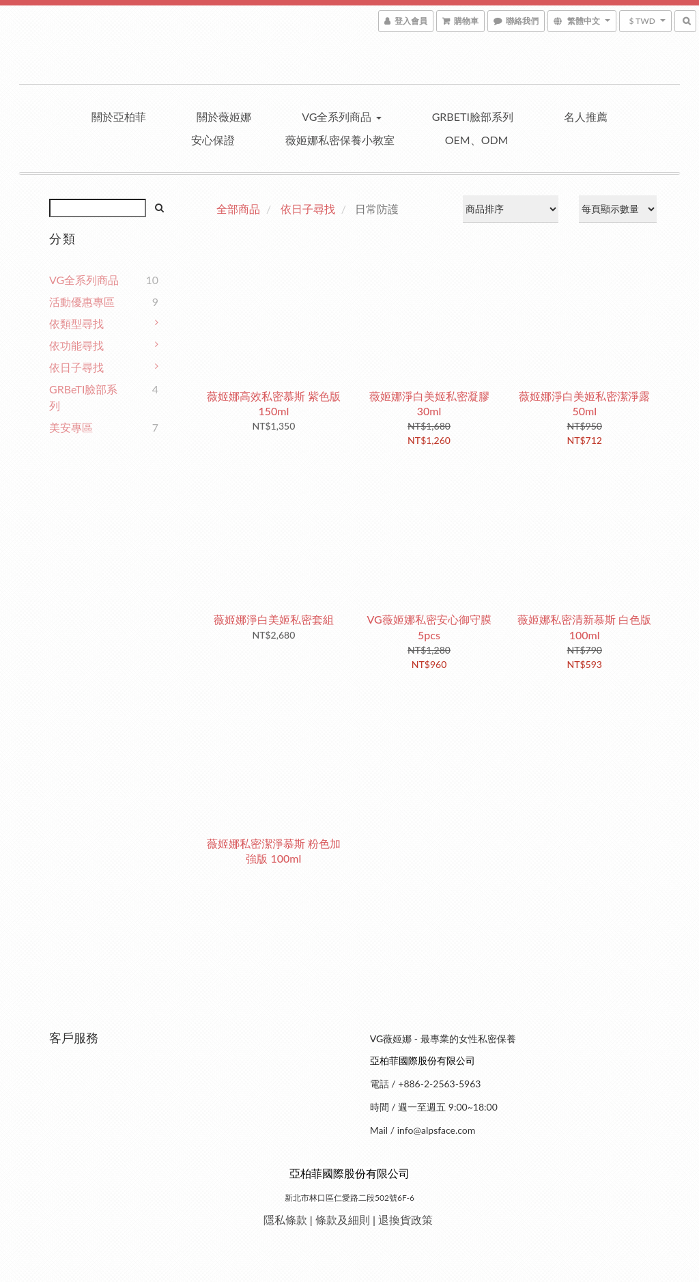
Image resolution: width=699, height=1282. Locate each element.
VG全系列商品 (341, 116)
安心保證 (213, 139)
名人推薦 (586, 116)
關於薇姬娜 (224, 116)
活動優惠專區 (82, 301)
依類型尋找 (76, 323)
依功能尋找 (76, 345)
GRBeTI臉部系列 (472, 116)
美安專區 (71, 427)
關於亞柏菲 (118, 116)
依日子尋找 (76, 367)
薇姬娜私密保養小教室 (340, 139)
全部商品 (238, 208)
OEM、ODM (477, 139)
